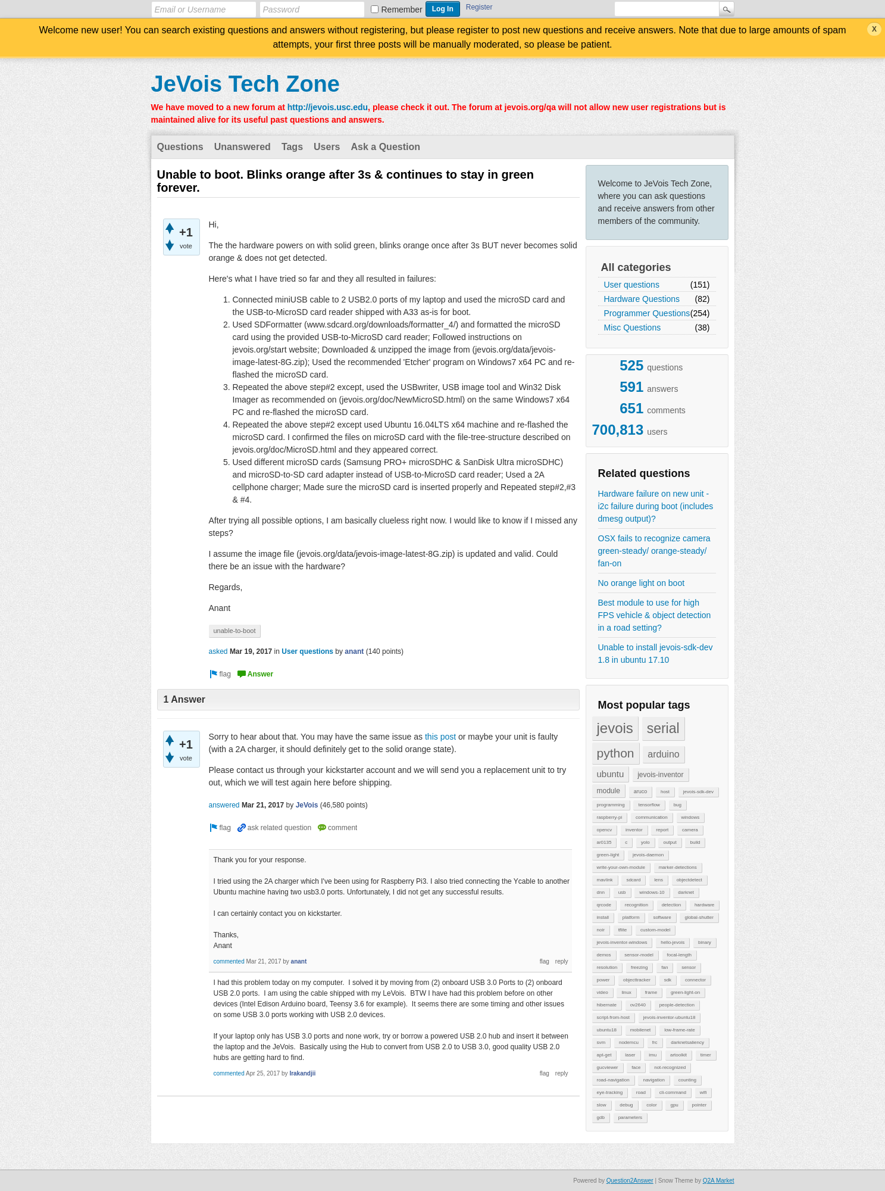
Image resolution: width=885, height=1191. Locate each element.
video (602, 992)
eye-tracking (610, 1092)
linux (626, 992)
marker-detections (678, 867)
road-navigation (613, 1080)
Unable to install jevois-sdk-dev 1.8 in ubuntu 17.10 (655, 654)
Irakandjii (302, 1073)
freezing (639, 967)
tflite (622, 930)
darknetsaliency (687, 1042)
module (608, 791)
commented (229, 961)
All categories (636, 267)
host (665, 791)
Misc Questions (632, 327)
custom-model (655, 930)
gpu (674, 1105)
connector (695, 980)
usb (622, 892)
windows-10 (651, 892)
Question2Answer (629, 1180)
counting (687, 1080)
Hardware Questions (642, 299)
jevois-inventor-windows (622, 942)
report (662, 830)
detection (671, 905)
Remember (402, 9)
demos (604, 955)
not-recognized (670, 1067)
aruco (641, 791)
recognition (636, 905)
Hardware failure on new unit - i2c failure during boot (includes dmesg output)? (656, 506)
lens (658, 880)
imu (652, 1055)
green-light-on (685, 992)
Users (327, 147)
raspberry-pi (610, 817)
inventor (634, 830)
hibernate (607, 1005)
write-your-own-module (621, 867)
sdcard (633, 880)
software (662, 917)
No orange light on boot (641, 583)
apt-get (604, 1055)
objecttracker (637, 980)
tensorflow (648, 804)
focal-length (679, 955)
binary (704, 942)
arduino (663, 754)
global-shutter (698, 917)
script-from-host (613, 1017)
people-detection (677, 1005)
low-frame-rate (679, 1030)
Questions (180, 147)
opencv (604, 830)
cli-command (672, 1092)
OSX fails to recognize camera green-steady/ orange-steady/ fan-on (654, 551)
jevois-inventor (660, 775)
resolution (607, 967)
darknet (686, 892)
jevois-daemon (648, 855)
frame (651, 992)
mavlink (605, 880)
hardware (704, 905)
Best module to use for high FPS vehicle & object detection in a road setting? (654, 615)
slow (601, 1105)
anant (354, 651)
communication (652, 817)
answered (224, 805)
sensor (688, 967)
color (651, 1105)
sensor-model (638, 955)
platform (631, 917)
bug (677, 804)
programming (611, 804)
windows (690, 817)
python (615, 753)
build (695, 842)
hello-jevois (672, 942)
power (603, 980)
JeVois (307, 805)
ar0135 (604, 842)
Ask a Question (385, 147)
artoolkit (678, 1055)
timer (706, 1055)
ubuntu (610, 774)
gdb (601, 1117)
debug (626, 1105)
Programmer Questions (647, 313)
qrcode (604, 905)
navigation (653, 1080)
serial (663, 728)
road (641, 1092)
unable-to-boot (235, 630)
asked (218, 651)
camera (690, 830)
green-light (608, 855)
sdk (667, 980)
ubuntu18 (607, 1030)
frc (655, 1042)
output (669, 842)
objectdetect (689, 880)
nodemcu (629, 1042)
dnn (601, 892)
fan (664, 967)
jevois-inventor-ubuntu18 (669, 1017)
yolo (645, 842)
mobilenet (640, 1030)
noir (601, 930)
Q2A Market (718, 1180)
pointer (699, 1105)
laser (630, 1055)
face (635, 1067)
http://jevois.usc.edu (327, 107)
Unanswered (242, 147)
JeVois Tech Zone (245, 83)
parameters (630, 1117)
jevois (615, 728)
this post (440, 736)
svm (601, 1042)
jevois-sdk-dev (698, 791)
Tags (292, 147)
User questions (631, 284)
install (603, 917)
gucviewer (607, 1067)
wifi (703, 1092)
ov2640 (638, 1005)
